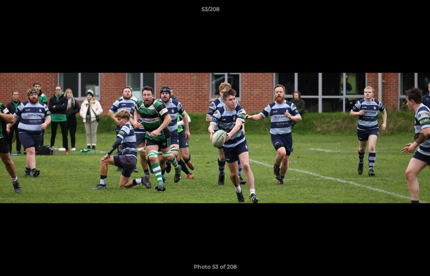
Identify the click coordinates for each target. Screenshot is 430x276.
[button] (397, 11)
